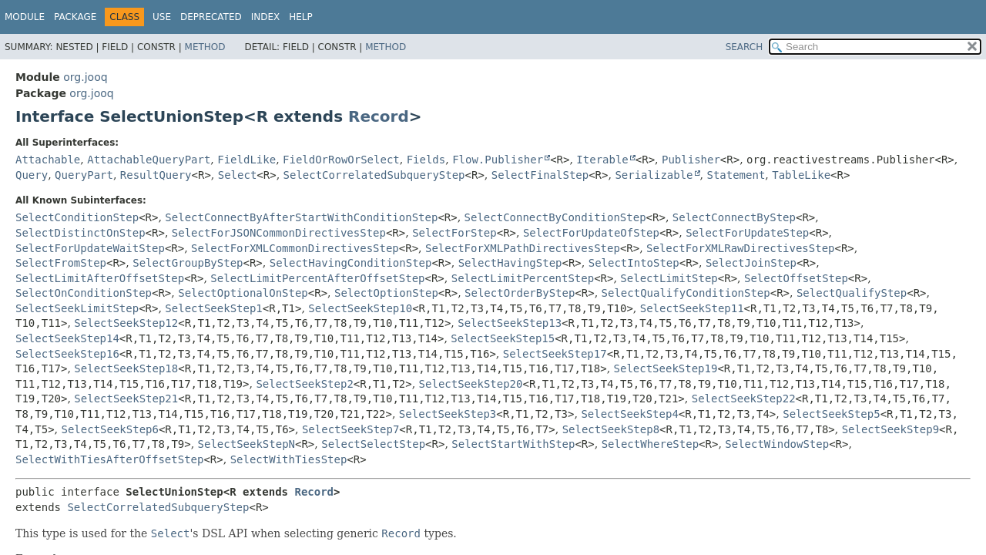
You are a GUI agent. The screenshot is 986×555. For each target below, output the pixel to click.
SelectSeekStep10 (360, 308)
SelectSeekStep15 (503, 338)
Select (237, 175)
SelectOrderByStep (519, 293)
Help (301, 17)
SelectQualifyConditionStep (686, 293)
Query (31, 175)
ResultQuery (156, 175)
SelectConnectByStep (734, 217)
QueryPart (84, 175)
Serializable (654, 175)
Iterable (602, 159)
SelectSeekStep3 (447, 414)
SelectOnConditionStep (83, 293)
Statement (735, 175)
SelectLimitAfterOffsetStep (99, 278)
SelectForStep (454, 233)
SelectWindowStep (777, 444)
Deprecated (211, 17)
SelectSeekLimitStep (77, 308)
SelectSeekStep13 (510, 323)
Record (378, 116)
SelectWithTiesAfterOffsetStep (109, 459)
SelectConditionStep (77, 217)
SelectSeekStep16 (67, 354)
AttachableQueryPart (148, 159)
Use (162, 17)
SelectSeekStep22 (744, 398)
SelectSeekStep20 (471, 384)
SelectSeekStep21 (126, 398)
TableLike (801, 175)
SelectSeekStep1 (213, 308)
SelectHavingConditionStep (351, 263)
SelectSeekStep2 (304, 384)
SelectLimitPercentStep (522, 278)
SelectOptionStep (386, 293)
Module (25, 17)
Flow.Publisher (497, 159)
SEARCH (744, 47)
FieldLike (246, 159)
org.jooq (85, 77)
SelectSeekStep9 (890, 429)
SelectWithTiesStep (288, 459)
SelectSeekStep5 (831, 414)
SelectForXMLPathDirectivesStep (522, 248)
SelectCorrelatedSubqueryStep (374, 175)
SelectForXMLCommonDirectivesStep (295, 248)
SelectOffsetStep (796, 278)
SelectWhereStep (650, 444)
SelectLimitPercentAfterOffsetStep (317, 278)
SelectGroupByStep (187, 263)
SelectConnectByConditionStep (555, 217)
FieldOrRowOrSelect (341, 159)
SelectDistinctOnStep (80, 233)
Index (265, 17)
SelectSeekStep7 (350, 429)
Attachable (47, 159)
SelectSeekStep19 (666, 368)
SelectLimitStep (668, 278)
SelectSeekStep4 (629, 414)
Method (205, 47)
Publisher (691, 159)
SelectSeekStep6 (110, 429)
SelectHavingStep (510, 263)
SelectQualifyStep (852, 293)
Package (75, 17)
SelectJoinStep (751, 263)
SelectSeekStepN (246, 444)
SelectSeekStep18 (126, 368)
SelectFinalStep (540, 175)
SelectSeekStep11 (692, 308)
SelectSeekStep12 (126, 323)
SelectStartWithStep (513, 444)
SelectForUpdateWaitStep (90, 248)
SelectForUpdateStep (747, 233)
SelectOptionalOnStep (243, 293)
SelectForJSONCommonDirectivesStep (279, 233)
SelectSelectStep (373, 444)
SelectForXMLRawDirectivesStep (740, 248)
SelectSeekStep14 (67, 338)
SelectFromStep (60, 263)
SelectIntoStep (634, 263)
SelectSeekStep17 (555, 354)
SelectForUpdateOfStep (591, 233)
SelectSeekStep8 (610, 429)
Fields (426, 159)
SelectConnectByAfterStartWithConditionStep (301, 217)
